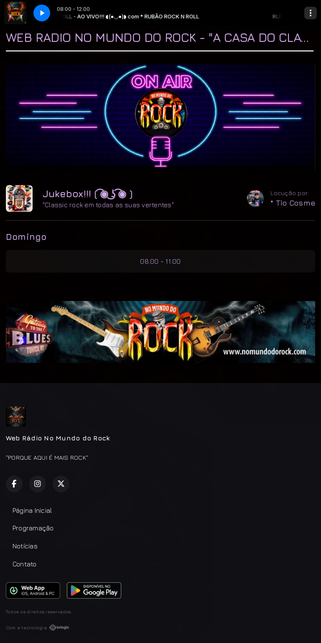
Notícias (25, 546)
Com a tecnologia (37, 627)
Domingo (26, 236)
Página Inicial (32, 510)
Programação (33, 528)
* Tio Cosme (292, 202)
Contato (25, 564)
